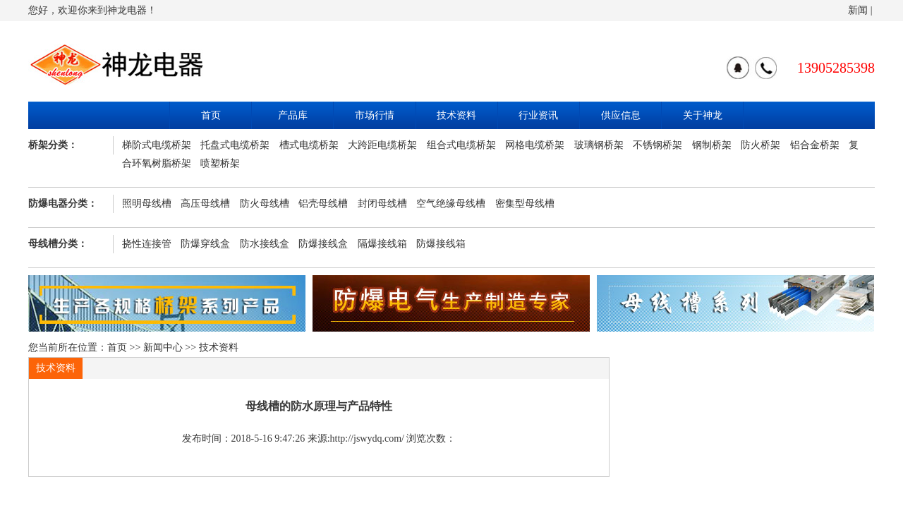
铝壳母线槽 (323, 203)
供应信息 (621, 115)
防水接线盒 (264, 243)
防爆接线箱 (441, 243)
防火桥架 (760, 145)
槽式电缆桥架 (309, 145)
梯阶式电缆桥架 (156, 145)
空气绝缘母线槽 (450, 203)
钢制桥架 (712, 145)
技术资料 (456, 115)
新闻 (858, 10)
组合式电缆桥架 (461, 145)
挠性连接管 (146, 243)
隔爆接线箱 (382, 243)
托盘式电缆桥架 (234, 145)
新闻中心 (163, 347)
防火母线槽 (264, 203)
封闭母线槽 (382, 203)
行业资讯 (538, 115)
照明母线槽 (146, 203)
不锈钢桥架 (657, 145)
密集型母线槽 (524, 203)
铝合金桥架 (815, 145)
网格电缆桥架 (534, 145)
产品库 (293, 115)
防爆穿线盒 (205, 243)
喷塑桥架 (220, 163)
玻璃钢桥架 (599, 145)
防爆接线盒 (323, 243)
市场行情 (374, 115)
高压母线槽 (205, 203)
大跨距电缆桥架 (382, 145)
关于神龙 (702, 115)
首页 (211, 115)
